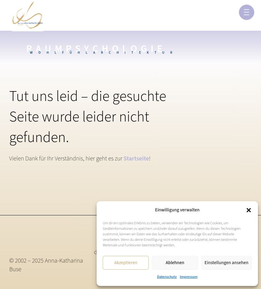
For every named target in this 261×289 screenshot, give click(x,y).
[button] (249, 210)
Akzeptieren (125, 263)
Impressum (189, 276)
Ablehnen (175, 263)
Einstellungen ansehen (226, 263)
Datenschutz (167, 276)
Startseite (136, 158)
